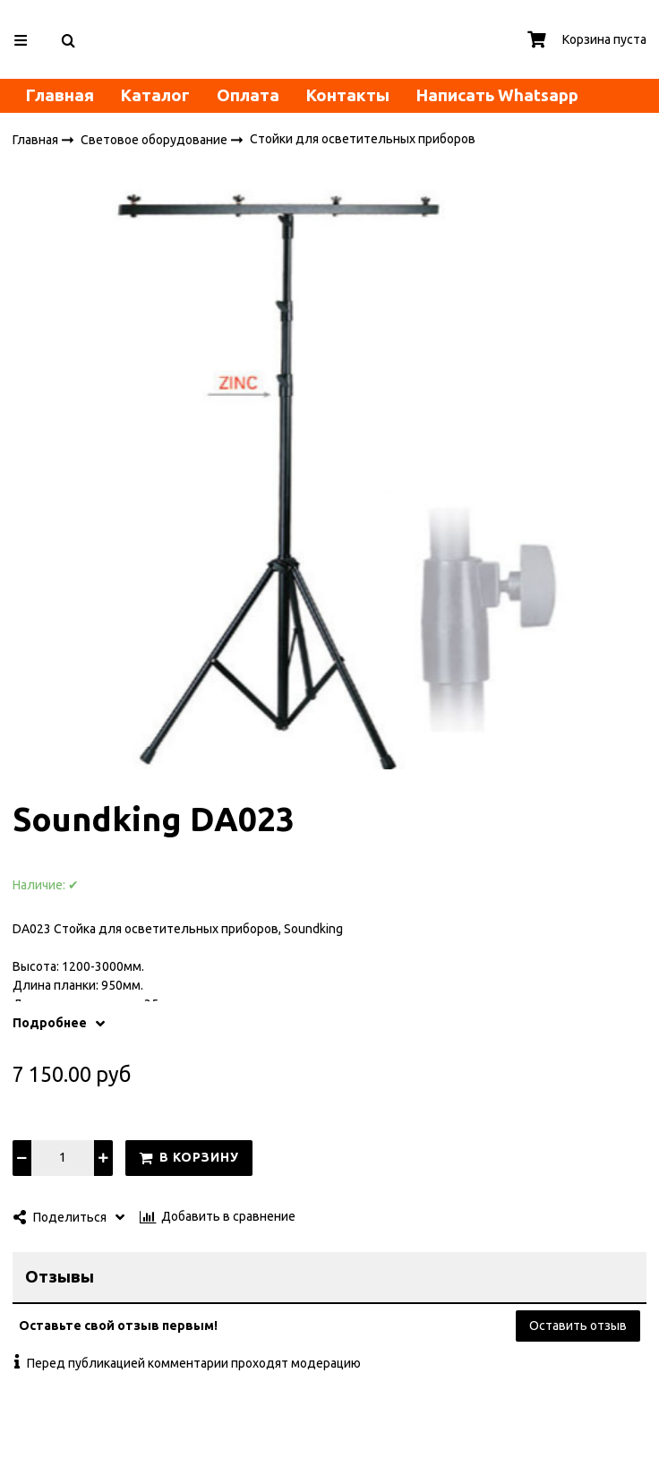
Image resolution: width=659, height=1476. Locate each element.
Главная (60, 95)
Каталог (155, 95)
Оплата (248, 95)
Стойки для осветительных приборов (362, 140)
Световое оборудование (155, 140)
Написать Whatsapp (497, 95)
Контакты (347, 95)
